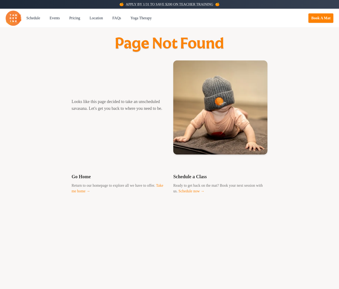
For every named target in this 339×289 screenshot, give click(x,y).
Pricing (74, 18)
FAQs (116, 18)
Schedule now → (191, 191)
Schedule (33, 18)
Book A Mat (321, 18)
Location (96, 18)
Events (55, 18)
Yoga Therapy (141, 18)
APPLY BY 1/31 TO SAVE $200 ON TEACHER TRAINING (169, 4)
